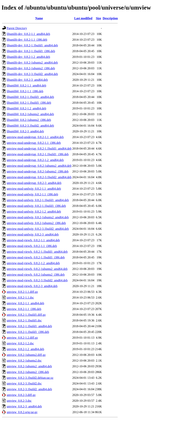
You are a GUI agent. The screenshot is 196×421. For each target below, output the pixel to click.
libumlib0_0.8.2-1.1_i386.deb (25, 91)
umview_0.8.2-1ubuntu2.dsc (24, 360)
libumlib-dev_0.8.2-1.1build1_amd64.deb (32, 45)
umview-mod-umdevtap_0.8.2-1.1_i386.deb (34, 142)
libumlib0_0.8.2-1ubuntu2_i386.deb (29, 119)
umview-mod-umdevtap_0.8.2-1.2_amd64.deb (35, 160)
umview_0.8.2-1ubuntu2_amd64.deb (29, 366)
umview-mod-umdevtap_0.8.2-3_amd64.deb (34, 183)
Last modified (83, 18)
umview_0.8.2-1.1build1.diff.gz (26, 314)
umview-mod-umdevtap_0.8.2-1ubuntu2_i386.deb (38, 171)
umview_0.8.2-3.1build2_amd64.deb (29, 389)
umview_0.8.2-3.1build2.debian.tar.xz (30, 377)
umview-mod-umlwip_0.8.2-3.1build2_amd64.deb (38, 228)
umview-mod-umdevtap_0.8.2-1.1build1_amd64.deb (39, 148)
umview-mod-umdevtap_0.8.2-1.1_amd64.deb (35, 137)
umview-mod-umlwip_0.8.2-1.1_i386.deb (32, 194)
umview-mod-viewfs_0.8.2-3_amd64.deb (32, 286)
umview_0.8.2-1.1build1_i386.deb (28, 332)
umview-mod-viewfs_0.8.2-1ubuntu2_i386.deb (36, 274)
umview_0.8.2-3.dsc (19, 400)
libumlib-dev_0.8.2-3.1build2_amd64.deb (32, 74)
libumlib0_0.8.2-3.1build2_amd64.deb (30, 125)
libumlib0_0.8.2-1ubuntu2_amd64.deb (30, 114)
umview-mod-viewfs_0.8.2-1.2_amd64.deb (33, 263)
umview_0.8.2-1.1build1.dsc (24, 320)
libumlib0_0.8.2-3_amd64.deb (25, 131)
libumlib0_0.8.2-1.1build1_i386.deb (29, 102)
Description (110, 18)
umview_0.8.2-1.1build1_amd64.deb (29, 326)
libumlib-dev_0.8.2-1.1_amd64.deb (28, 34)
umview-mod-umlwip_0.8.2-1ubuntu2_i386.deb (36, 223)
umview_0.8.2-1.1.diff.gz (22, 291)
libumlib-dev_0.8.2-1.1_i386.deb (27, 39)
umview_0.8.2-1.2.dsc (20, 343)
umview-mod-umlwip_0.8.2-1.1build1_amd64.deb (38, 200)
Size (98, 18)
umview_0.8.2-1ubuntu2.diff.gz (26, 354)
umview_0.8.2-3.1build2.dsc (24, 383)
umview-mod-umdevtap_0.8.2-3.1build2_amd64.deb (39, 177)
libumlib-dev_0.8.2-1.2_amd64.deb (28, 56)
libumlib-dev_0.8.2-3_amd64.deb (27, 79)
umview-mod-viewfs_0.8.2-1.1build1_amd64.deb (37, 251)
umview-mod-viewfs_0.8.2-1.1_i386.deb (32, 246)
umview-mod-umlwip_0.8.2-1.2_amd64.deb (34, 211)
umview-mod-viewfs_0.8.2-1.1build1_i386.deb (36, 257)
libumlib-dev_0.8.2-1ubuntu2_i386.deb (31, 68)
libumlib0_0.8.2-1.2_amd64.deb (26, 108)
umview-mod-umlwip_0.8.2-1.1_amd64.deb (34, 188)
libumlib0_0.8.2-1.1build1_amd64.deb (30, 97)
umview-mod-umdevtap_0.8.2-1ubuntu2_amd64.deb (39, 165)
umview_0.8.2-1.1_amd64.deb (25, 303)
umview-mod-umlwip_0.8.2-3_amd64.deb (33, 234)
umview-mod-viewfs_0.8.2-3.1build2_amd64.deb (37, 280)
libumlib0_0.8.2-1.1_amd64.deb (26, 85)
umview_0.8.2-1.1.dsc (20, 297)
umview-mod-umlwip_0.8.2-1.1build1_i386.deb (36, 205)
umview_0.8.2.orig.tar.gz (22, 412)
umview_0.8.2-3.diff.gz (21, 395)
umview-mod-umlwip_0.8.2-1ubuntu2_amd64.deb (38, 217)
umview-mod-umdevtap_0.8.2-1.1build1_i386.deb (38, 154)
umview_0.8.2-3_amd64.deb (24, 406)
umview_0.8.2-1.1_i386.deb (24, 309)
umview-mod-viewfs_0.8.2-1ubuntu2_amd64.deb (37, 268)
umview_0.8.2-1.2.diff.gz (22, 337)
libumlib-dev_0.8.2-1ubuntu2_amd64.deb (32, 62)
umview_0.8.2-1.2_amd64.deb (25, 349)
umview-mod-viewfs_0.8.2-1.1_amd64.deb (33, 240)
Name (39, 18)
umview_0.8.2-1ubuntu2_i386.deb (28, 372)
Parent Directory (17, 28)
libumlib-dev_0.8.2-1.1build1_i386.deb (31, 51)
